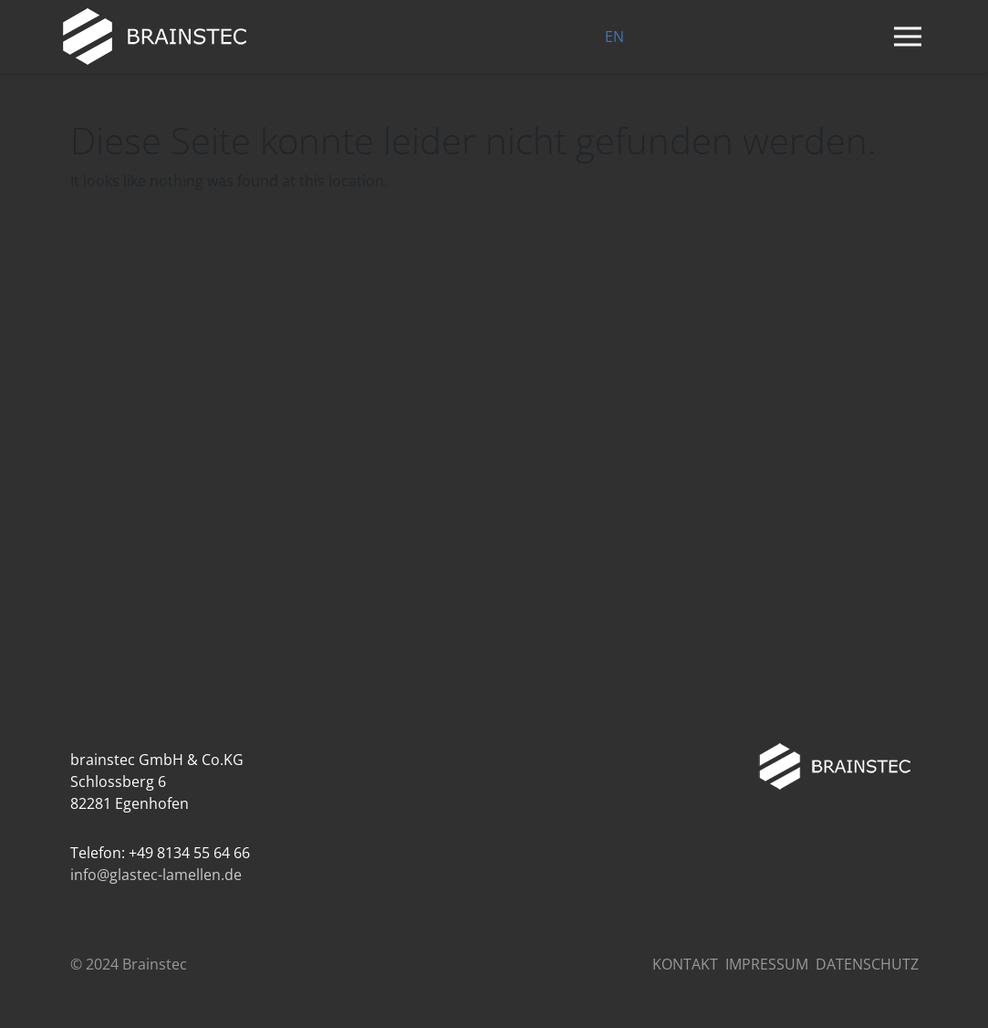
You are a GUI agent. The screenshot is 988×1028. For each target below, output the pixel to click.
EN (614, 36)
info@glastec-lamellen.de (156, 875)
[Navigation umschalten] (907, 36)
